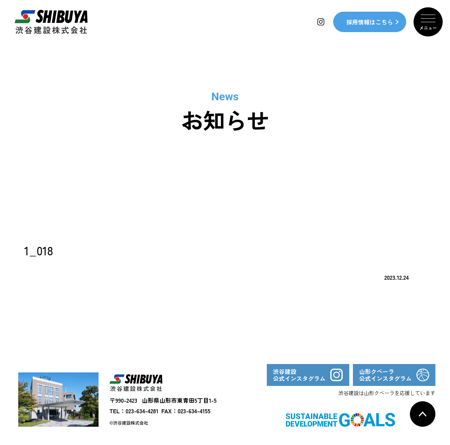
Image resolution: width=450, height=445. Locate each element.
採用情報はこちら (369, 22)
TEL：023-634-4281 (133, 410)
